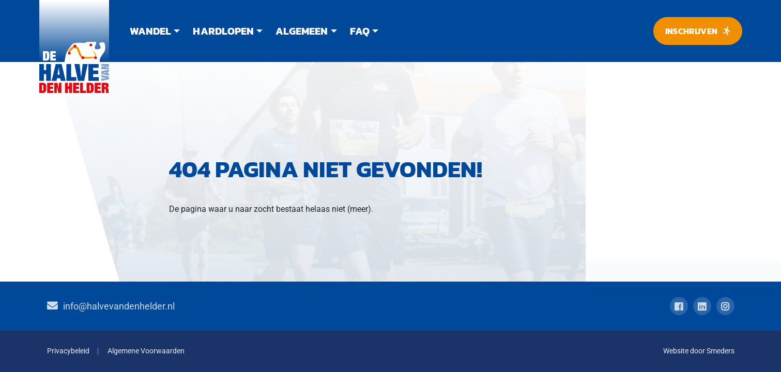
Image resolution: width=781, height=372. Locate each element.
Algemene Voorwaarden (146, 351)
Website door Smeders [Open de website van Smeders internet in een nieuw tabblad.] (698, 351)
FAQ (360, 31)
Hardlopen (223, 31)
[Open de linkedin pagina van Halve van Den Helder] (702, 306)
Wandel (150, 31)
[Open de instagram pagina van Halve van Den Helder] (725, 306)
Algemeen (301, 31)
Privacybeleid (68, 351)
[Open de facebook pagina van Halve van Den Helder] (679, 306)
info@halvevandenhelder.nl (119, 306)
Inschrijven (691, 31)
